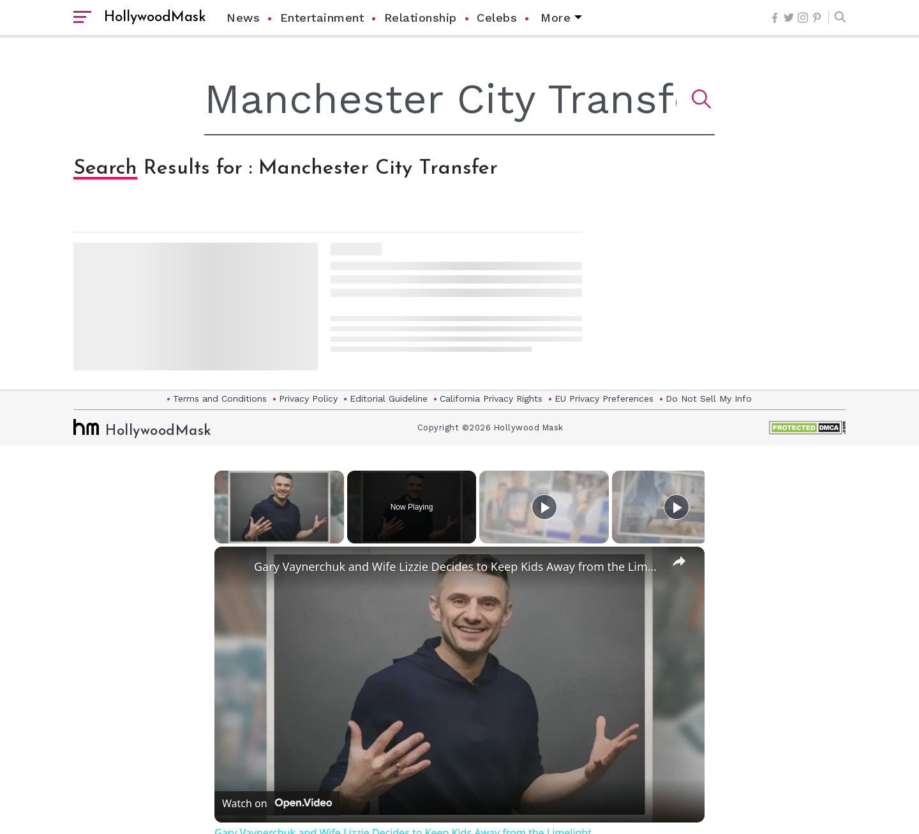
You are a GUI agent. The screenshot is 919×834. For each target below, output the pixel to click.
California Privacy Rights (491, 398)
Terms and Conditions (220, 398)
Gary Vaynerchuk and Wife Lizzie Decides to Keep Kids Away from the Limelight (457, 566)
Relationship (420, 17)
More (556, 17)
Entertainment (322, 17)
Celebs (497, 17)
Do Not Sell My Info (709, 398)
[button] (837, 17)
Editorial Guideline (389, 398)
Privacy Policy (308, 398)
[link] (235, 567)
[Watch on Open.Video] (277, 803)
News (243, 17)
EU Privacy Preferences (604, 398)
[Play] (544, 507)
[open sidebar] (82, 18)
